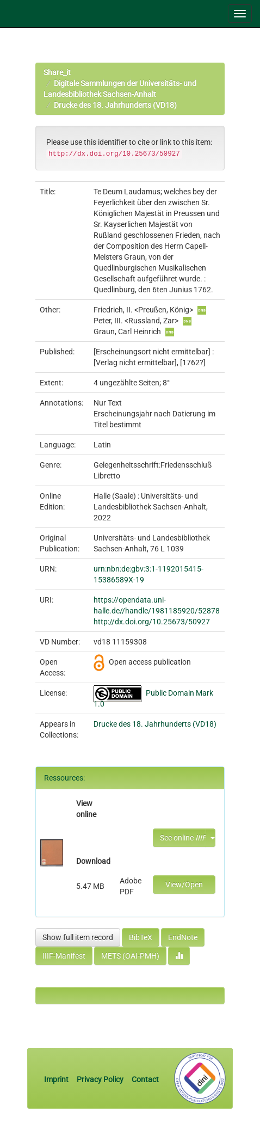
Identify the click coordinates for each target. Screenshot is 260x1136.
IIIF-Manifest (63, 955)
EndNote (182, 937)
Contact (145, 1079)
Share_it (57, 72)
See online (183, 837)
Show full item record (77, 937)
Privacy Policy (100, 1079)
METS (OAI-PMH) (130, 955)
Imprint (57, 1079)
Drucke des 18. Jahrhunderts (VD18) (115, 105)
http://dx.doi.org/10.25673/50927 (152, 621)
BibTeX (140, 937)
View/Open (184, 884)
